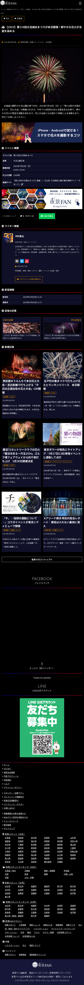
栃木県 (34, 841)
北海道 (7, 838)
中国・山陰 (68, 874)
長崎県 (73, 858)
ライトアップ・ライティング (63, 929)
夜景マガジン (10, 954)
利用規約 (7, 780)
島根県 (20, 855)
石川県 (7, 848)
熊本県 (7, 862)
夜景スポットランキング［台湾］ (21, 902)
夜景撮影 (59, 925)
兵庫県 (34, 851)
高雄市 (34, 890)
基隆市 (47, 886)
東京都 (60, 841)
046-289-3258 (40, 973)
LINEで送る (47, 216)
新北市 (20, 886)
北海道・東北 (10, 871)
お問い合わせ (9, 808)
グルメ (37, 932)
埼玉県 (7, 844)
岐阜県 (47, 848)
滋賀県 (47, 851)
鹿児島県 (47, 862)
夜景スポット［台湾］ (15, 883)
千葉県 (20, 844)
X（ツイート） (27, 216)
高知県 (34, 858)
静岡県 (60, 848)
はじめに (7, 768)
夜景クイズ (70, 925)
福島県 (7, 841)
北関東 (27, 871)
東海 (26, 874)
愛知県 (34, 848)
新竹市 (60, 886)
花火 (80, 925)
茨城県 (20, 841)
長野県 (60, 844)
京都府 (20, 851)
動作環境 (7, 825)
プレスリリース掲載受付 (14, 797)
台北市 (7, 886)
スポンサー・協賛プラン (14, 793)
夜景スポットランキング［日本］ (21, 867)
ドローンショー (11, 932)
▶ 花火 (7, 18)
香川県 (7, 858)
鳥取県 (7, 855)
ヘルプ (6, 784)
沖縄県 (60, 862)
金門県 (73, 893)
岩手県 (34, 838)
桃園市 (34, 886)
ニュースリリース (11, 821)
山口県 (60, 855)
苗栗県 (20, 893)
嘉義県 (73, 909)
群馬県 (47, 841)
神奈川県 (74, 841)
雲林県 (60, 909)
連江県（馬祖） (11, 916)
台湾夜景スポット (64, 932)
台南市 (20, 890)
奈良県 (60, 851)
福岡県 (47, 858)
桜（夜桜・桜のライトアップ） (17, 929)
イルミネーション (40, 929)
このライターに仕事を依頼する (29, 279)
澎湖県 (60, 893)
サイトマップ (9, 828)
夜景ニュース (34, 925)
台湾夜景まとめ (28, 936)
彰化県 (73, 890)
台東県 (60, 890)
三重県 (73, 848)
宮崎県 (34, 862)
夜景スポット (10, 925)
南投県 (7, 893)
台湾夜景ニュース (12, 936)
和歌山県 (74, 851)
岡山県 (34, 855)
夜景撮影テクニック (37, 954)
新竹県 (73, 886)
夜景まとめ (47, 925)
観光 (29, 932)
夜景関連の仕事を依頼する (15, 813)
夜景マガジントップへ (42, 559)
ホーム (6, 765)
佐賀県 (60, 858)
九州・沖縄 (29, 877)
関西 (46, 874)
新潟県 (34, 844)
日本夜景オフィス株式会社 (34, 977)
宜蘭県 (34, 893)
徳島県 (73, 855)
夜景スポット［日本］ (15, 834)
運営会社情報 (9, 772)
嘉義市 (47, 916)
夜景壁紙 (22, 954)
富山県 (73, 844)
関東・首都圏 (49, 871)
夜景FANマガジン (13, 921)
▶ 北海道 (18, 18)
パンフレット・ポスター (14, 804)
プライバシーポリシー (13, 787)
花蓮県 (47, 893)
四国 (7, 877)
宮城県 (47, 838)
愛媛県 (20, 858)
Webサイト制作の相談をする (16, 817)
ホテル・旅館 (48, 932)
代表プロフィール (11, 776)
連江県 (7, 897)
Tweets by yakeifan (42, 677)
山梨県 (47, 844)
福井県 (20, 848)
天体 (22, 932)
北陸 (7, 874)
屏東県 (47, 890)
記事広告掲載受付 (11, 800)
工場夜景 (22, 925)
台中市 (7, 890)
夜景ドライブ (34, 945)
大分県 (20, 862)
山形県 (73, 838)
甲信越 (66, 871)
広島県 (47, 855)
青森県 (20, 838)
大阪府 (7, 851)
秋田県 (60, 838)
